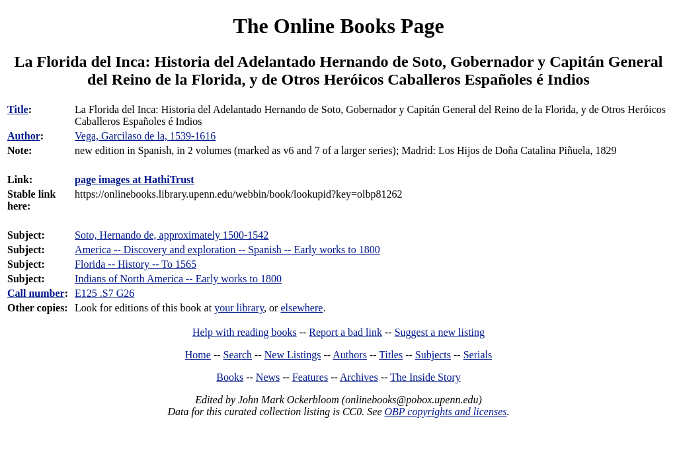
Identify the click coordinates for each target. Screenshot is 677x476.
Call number (36, 293)
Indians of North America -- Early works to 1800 (178, 278)
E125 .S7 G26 (104, 293)
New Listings (292, 354)
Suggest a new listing (440, 332)
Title (17, 109)
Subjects (433, 354)
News (268, 377)
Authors (350, 354)
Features (310, 377)
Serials (478, 354)
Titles (391, 354)
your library (239, 307)
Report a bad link (345, 332)
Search (238, 354)
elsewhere (301, 307)
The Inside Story (425, 377)
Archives (359, 377)
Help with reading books (244, 332)
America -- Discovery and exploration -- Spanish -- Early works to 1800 (227, 249)
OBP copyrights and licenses (445, 411)
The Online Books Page (338, 26)
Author (23, 135)
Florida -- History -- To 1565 (135, 264)
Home (198, 354)
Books (229, 377)
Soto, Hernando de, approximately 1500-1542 (171, 235)
